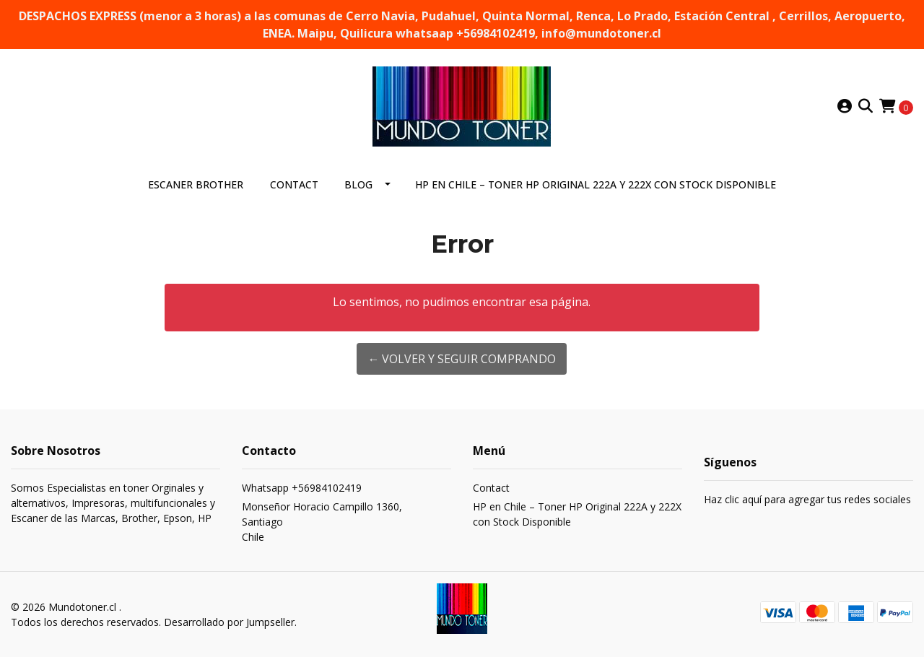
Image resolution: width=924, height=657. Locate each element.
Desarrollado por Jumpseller (229, 622)
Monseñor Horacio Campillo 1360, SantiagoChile (322, 522)
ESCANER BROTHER (195, 184)
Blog (358, 184)
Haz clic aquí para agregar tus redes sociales (807, 499)
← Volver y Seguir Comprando (461, 359)
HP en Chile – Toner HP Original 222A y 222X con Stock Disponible (595, 184)
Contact (294, 184)
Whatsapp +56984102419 (302, 488)
